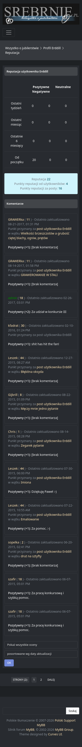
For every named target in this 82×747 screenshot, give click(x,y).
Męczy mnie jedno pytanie (39, 408)
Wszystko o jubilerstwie (22, 48)
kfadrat (13, 325)
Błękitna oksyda (32, 372)
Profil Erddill (52, 48)
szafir (12, 579)
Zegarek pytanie (32, 445)
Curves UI (55, 734)
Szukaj (73, 711)
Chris (12, 431)
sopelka (13, 542)
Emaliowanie (30, 519)
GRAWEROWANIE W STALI (39, 275)
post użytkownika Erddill (54, 229)
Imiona (26, 482)
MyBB (30, 729)
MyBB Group (64, 729)
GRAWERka (16, 219)
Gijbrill (12, 395)
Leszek (13, 358)
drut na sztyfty (31, 556)
